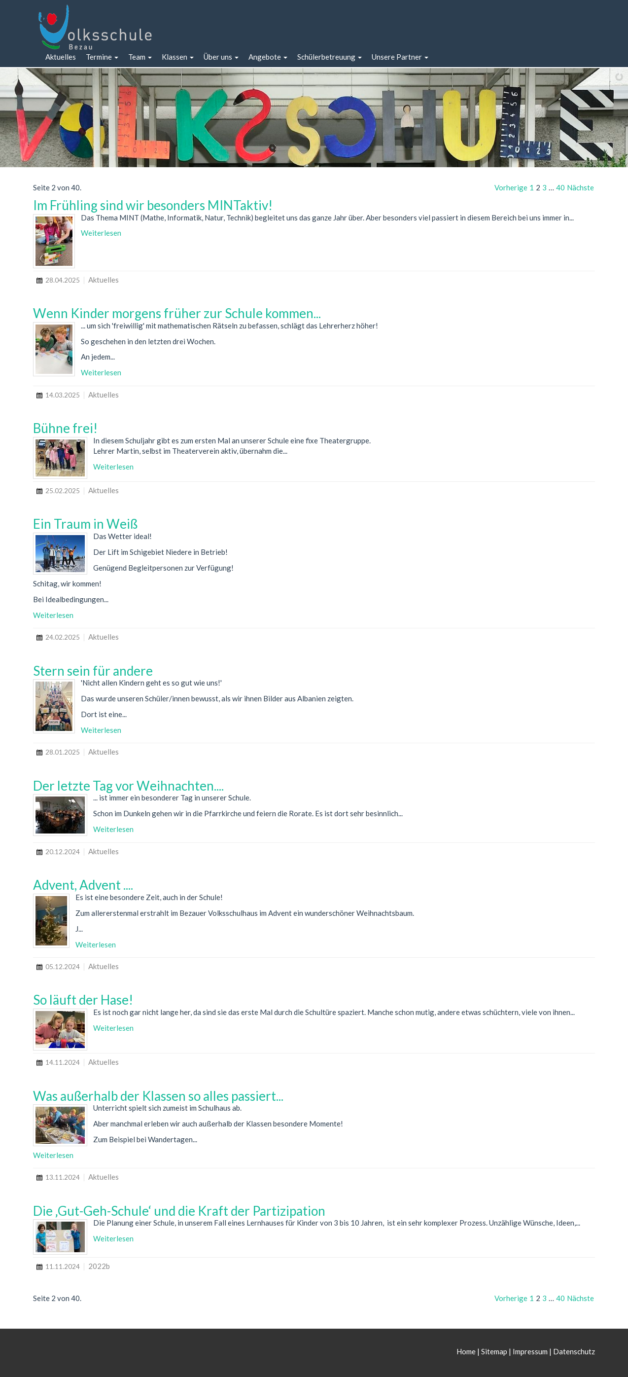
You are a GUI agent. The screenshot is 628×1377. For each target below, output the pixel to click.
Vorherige (510, 187)
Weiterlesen (101, 232)
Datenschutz (574, 1351)
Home (466, 1351)
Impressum (530, 1351)
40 (560, 187)
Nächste (580, 187)
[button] (102, 57)
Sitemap (494, 1351)
